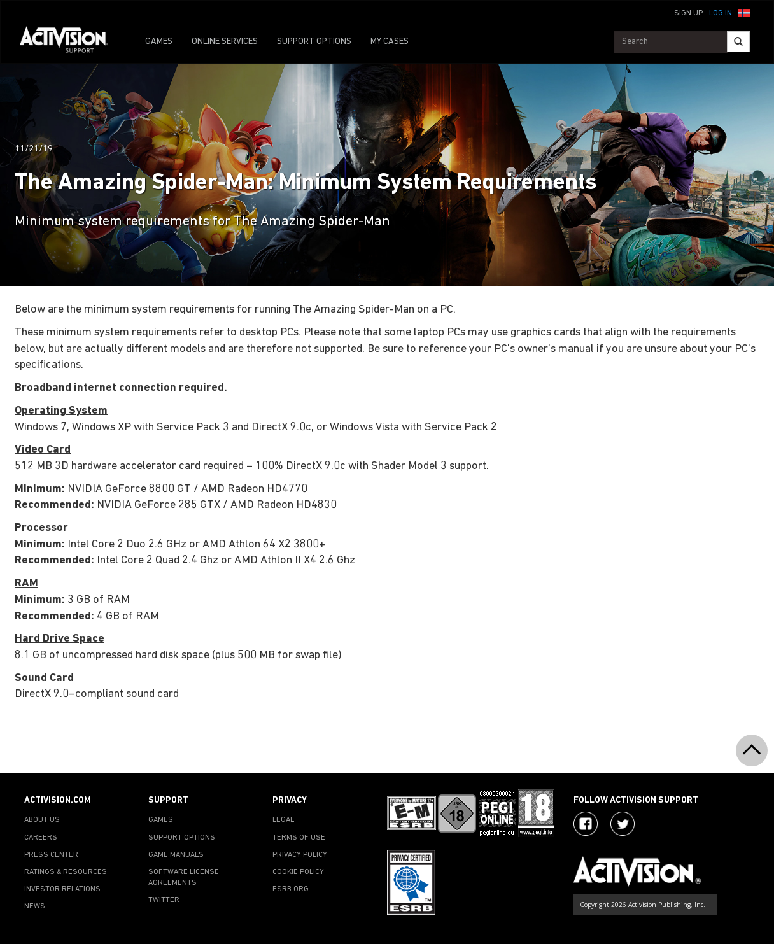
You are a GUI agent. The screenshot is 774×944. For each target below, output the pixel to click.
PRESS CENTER (51, 855)
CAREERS (40, 838)
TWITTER (163, 900)
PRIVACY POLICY (299, 855)
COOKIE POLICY (298, 872)
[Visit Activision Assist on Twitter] (622, 824)
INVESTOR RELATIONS (62, 889)
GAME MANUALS (176, 855)
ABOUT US (42, 820)
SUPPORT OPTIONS (314, 41)
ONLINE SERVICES (225, 41)
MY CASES (389, 41)
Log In (720, 13)
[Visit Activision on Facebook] (585, 824)
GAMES (158, 41)
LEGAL (283, 820)
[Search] (738, 41)
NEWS (34, 906)
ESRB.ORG (290, 889)
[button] (744, 12)
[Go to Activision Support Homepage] (70, 42)
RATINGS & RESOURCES (65, 872)
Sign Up (688, 13)
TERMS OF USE (298, 838)
